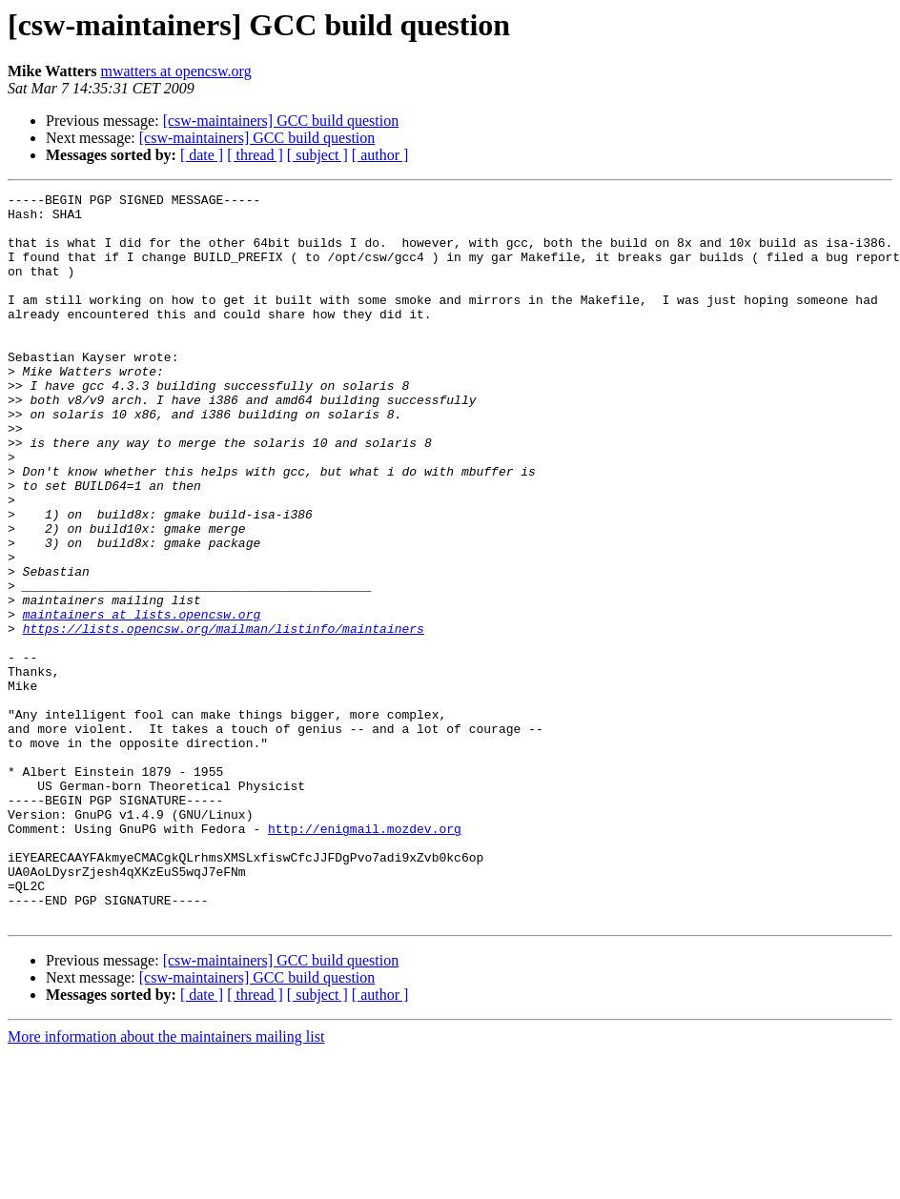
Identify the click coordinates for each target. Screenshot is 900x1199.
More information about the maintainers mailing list (166, 1182)
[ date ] (201, 155)
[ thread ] (255, 155)
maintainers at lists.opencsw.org (142, 699)
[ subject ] (317, 155)
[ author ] (380, 155)
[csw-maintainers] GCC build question (281, 120)
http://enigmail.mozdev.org (364, 956)
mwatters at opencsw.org (175, 71)
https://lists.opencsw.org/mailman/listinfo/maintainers (223, 716)
